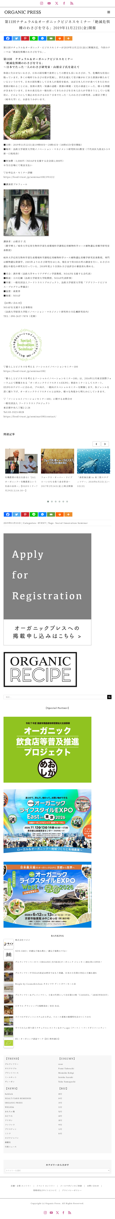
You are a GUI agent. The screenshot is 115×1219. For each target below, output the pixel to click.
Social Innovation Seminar (71, 522)
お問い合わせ (93, 1185)
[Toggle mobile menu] (109, 12)
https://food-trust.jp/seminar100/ (25, 370)
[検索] (109, 697)
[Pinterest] (25, 38)
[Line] (34, 38)
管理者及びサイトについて (45, 1190)
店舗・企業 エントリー (21, 1185)
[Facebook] (8, 38)
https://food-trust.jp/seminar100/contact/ (30, 416)
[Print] (60, 38)
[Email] (51, 38)
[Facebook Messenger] (42, 38)
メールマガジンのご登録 (71, 1185)
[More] (68, 38)
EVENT (42, 522)
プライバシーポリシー (72, 1190)
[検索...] (55, 697)
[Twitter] (16, 38)
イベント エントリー (45, 1185)
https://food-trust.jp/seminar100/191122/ (29, 176)
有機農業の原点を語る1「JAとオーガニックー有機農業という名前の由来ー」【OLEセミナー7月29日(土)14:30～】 (21, 484)
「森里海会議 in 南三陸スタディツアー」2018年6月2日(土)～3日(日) (93, 481)
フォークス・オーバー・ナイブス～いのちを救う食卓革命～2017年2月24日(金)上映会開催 (57, 481)
